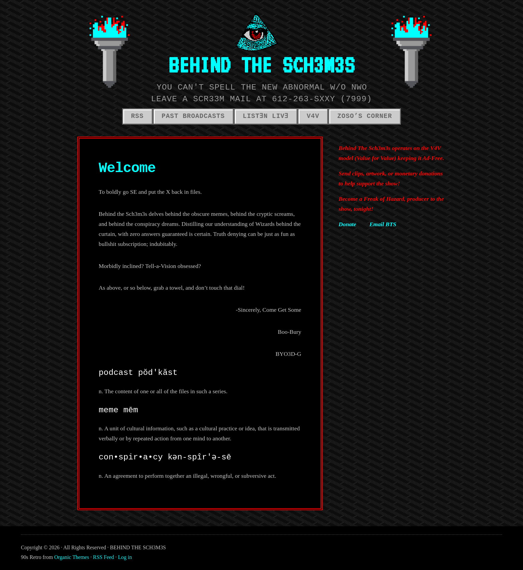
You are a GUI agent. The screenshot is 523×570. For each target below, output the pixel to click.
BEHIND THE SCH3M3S (261, 65)
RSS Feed (103, 557)
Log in (125, 557)
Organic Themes (71, 557)
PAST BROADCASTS (193, 116)
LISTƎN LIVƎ (266, 116)
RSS (137, 116)
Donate (347, 224)
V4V (313, 116)
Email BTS (382, 224)
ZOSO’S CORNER (364, 116)
